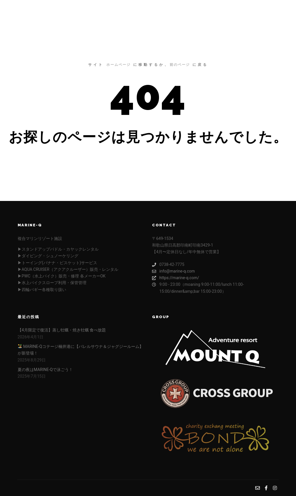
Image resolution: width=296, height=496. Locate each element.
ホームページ (118, 65)
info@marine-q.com (173, 271)
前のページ (180, 65)
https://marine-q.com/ (175, 278)
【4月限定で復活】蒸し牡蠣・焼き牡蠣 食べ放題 (62, 330)
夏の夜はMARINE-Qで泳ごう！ (45, 369)
